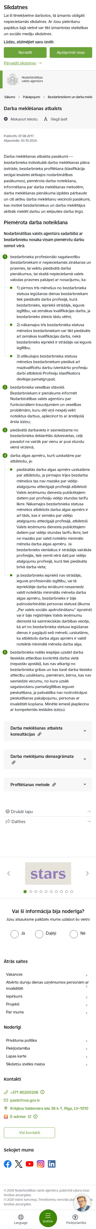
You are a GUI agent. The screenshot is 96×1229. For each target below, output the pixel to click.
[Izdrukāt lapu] (48, 811)
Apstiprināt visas (71, 52)
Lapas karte (16, 1056)
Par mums (15, 1012)
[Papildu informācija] (42, 1092)
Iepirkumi (14, 996)
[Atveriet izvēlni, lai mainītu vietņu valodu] (21, 1220)
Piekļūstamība (18, 1048)
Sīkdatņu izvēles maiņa (25, 1064)
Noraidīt (25, 52)
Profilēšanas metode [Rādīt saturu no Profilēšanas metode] (33, 784)
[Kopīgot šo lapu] (48, 821)
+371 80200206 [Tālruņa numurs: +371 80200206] (24, 1092)
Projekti (12, 1004)
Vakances (14, 974)
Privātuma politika (21, 1040)
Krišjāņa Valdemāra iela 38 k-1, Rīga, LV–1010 (49, 1108)
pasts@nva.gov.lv (25, 1100)
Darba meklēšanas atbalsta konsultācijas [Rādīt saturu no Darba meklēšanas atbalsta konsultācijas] (36, 731)
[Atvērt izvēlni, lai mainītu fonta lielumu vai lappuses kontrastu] (75, 1220)
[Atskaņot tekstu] (24, 119)
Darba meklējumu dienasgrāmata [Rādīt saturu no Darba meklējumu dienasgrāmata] (42, 759)
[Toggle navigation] (48, 1218)
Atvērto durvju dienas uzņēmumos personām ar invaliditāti (47, 985)
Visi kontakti (29, 1132)
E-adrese (18, 1116)
